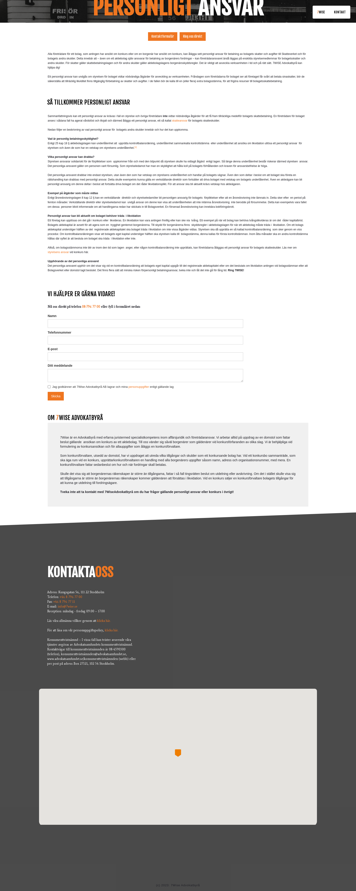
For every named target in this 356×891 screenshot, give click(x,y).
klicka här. (104, 621)
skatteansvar (180, 120)
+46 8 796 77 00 (71, 597)
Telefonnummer (59, 332)
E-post (53, 349)
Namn (52, 316)
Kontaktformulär (162, 36)
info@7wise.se (68, 606)
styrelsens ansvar (58, 252)
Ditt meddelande (60, 365)
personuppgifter (139, 386)
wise (321, 12)
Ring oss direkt (192, 36)
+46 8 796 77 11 (64, 602)
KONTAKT (340, 12)
